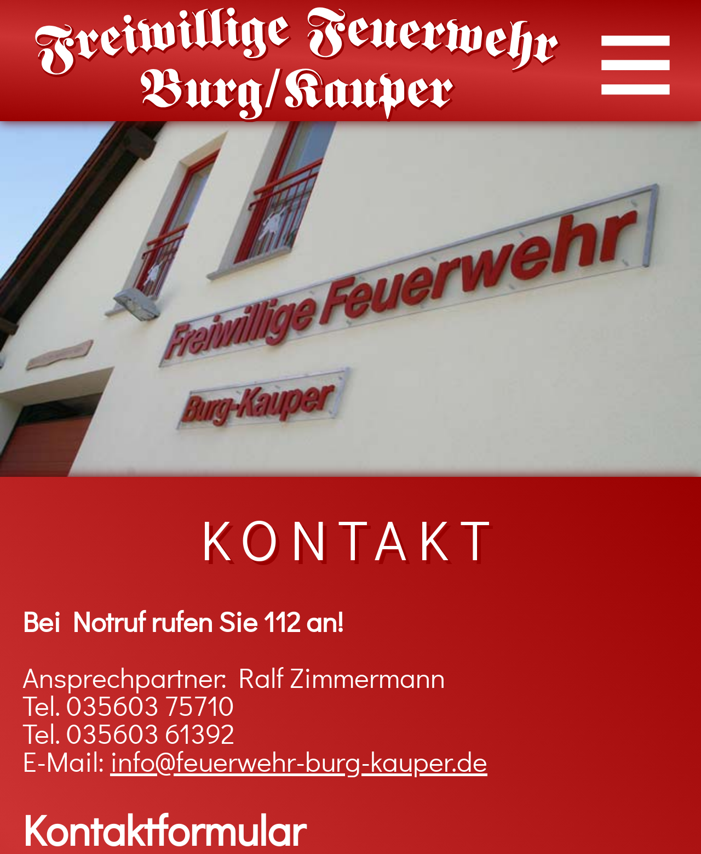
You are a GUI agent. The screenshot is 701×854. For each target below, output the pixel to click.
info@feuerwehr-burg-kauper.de (298, 763)
